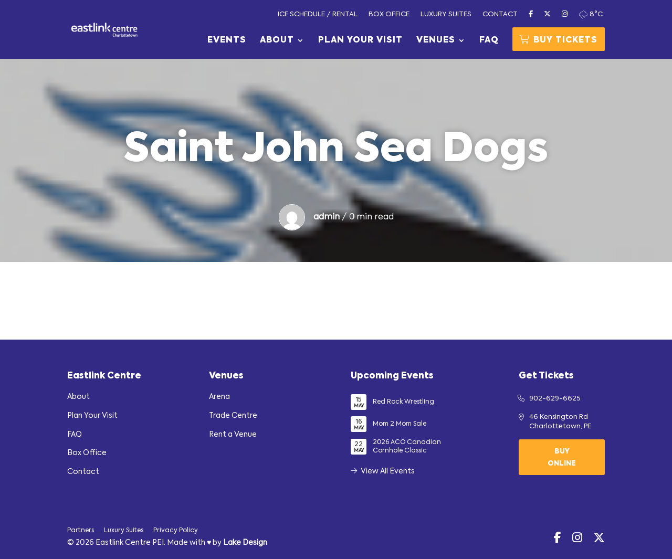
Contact (500, 14)
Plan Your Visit (360, 41)
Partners (80, 531)
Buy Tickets (558, 40)
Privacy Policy (175, 531)
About (277, 41)
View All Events (383, 471)
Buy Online (562, 458)
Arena (219, 396)
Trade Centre (233, 415)
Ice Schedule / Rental (318, 14)
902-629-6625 (555, 398)
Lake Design (245, 542)
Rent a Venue (233, 434)
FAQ (489, 41)
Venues (435, 41)
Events (226, 41)
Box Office (389, 14)
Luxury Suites (446, 14)
